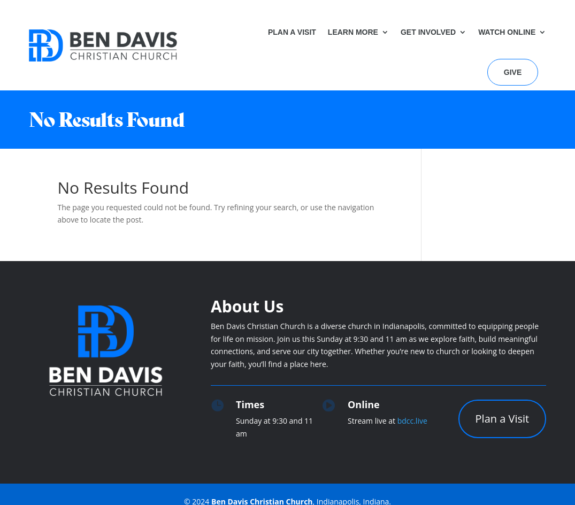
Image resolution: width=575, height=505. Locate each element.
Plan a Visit (292, 32)
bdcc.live (412, 421)
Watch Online (506, 32)
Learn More (353, 32)
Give (513, 72)
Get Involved (428, 32)
